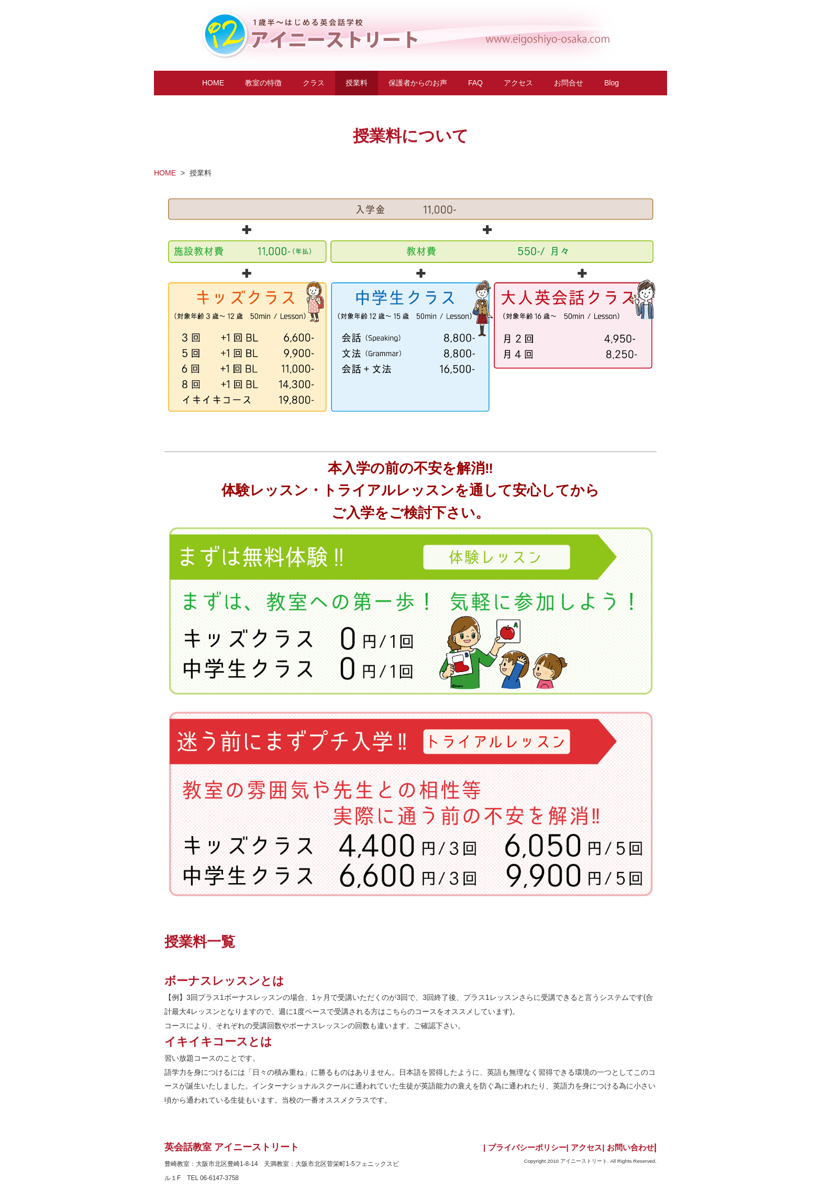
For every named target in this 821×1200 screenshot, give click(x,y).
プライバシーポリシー (527, 1147)
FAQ (475, 83)
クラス (314, 83)
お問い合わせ (630, 1147)
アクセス (518, 83)
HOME (213, 83)
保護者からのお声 (418, 83)
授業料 (357, 83)
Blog (611, 83)
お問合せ (568, 83)
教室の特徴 (263, 83)
